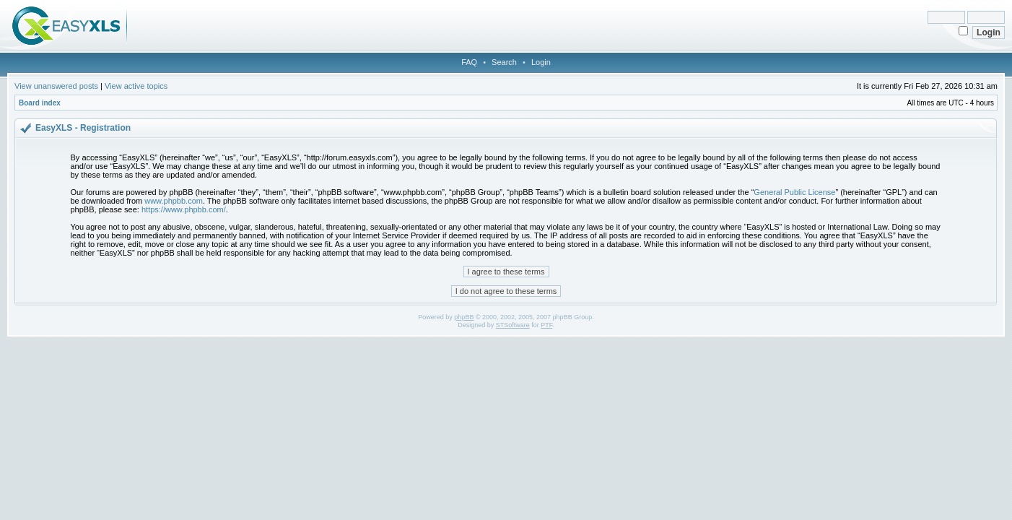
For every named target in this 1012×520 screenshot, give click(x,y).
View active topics (136, 86)
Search (504, 62)
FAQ (469, 62)
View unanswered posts (56, 86)
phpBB (464, 317)
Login (541, 62)
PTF (546, 325)
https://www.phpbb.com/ (183, 209)
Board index (40, 103)
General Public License (794, 192)
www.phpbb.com (173, 200)
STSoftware (513, 325)
